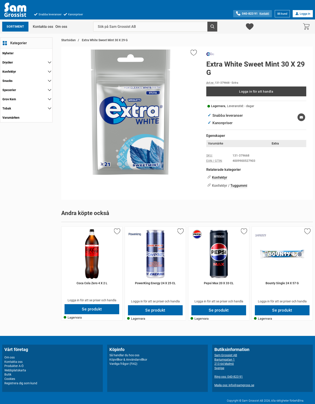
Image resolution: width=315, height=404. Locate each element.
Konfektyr (9, 71)
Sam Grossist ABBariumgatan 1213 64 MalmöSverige (225, 361)
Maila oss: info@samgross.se (234, 385)
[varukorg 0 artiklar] (307, 27)
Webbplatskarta (15, 370)
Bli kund (282, 13)
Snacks (7, 81)
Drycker (7, 62)
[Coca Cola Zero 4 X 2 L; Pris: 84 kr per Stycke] (91, 265)
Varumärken (10, 117)
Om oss (61, 27)
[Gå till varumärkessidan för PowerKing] (134, 234)
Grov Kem (9, 99)
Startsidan (68, 40)
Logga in (302, 13)
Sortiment (15, 26)
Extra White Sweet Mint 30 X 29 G (104, 40)
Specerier (9, 90)
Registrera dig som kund (20, 383)
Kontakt (264, 13)
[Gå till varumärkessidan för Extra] (210, 55)
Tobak (6, 108)
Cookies (9, 379)
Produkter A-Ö (14, 366)
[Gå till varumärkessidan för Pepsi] (197, 234)
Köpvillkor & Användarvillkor (128, 359)
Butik (7, 374)
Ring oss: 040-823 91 (228, 376)
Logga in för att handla (256, 91)
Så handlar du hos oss (124, 355)
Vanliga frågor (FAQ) (123, 363)
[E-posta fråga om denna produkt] (301, 117)
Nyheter (8, 53)
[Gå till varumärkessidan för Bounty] (260, 235)
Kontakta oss (43, 27)
